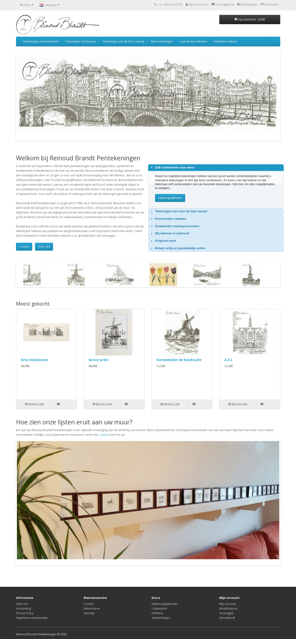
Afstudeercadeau (225, 41)
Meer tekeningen (162, 41)
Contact (24, 246)
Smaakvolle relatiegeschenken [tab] (174, 226)
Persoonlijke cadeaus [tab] (168, 219)
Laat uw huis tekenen (193, 41)
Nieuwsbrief (227, 618)
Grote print (99, 359)
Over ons (44, 246)
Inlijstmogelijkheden (165, 604)
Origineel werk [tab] (163, 241)
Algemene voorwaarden (32, 618)
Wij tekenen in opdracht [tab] (169, 233)
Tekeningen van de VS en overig (123, 41)
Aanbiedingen (161, 618)
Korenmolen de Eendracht (179, 359)
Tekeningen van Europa (80, 41)
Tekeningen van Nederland (40, 41)
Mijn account (227, 604)
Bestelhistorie (228, 608)
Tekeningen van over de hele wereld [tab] (178, 211)
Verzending (23, 608)
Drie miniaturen (34, 359)
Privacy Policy (25, 613)
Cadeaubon (159, 608)
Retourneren (92, 608)
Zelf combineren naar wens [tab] (172, 167)
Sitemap (89, 613)
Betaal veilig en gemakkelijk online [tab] (177, 248)
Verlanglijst (226, 613)
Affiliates (157, 613)
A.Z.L (228, 359)
